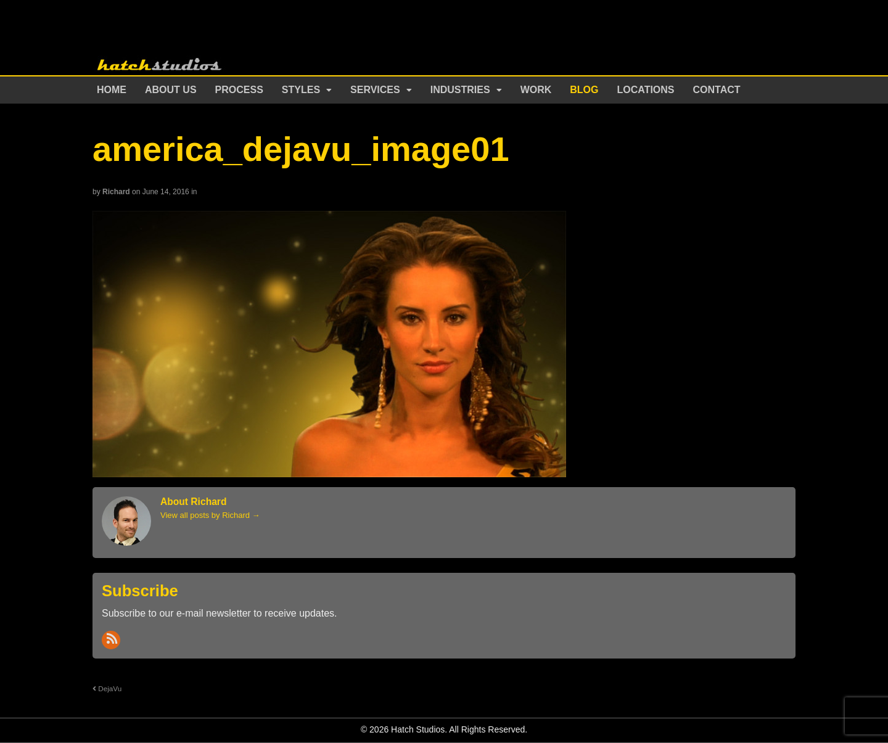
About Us (171, 89)
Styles (301, 89)
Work (536, 89)
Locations (646, 89)
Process (239, 89)
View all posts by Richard (210, 515)
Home (111, 89)
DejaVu (106, 688)
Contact (717, 89)
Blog (584, 89)
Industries (460, 89)
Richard (116, 191)
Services (375, 89)
